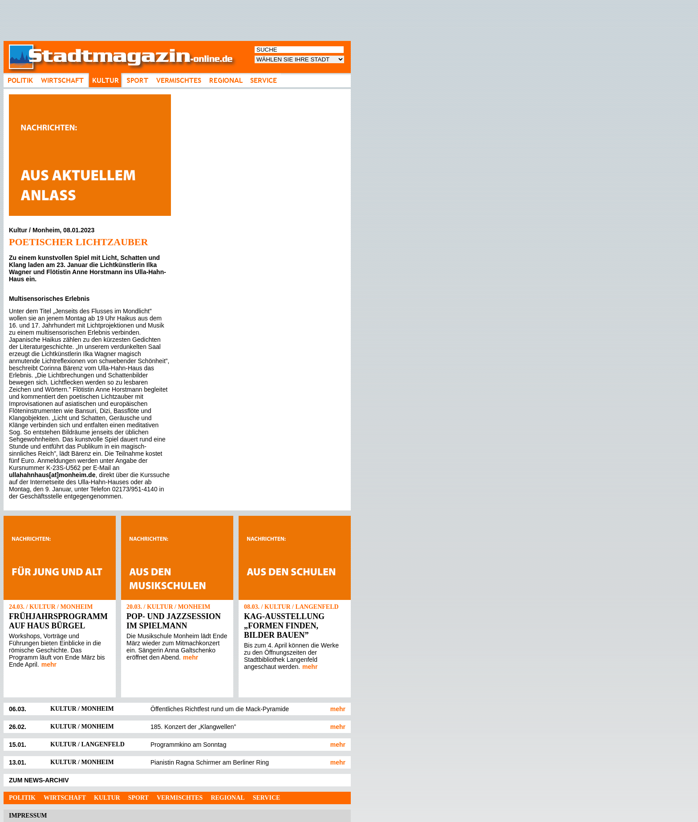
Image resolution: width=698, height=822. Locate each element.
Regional (227, 797)
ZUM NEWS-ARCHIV (39, 780)
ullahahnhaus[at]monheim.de (52, 474)
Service (266, 797)
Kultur (107, 797)
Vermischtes (180, 797)
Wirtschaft (65, 797)
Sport (138, 797)
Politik (22, 797)
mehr (49, 664)
